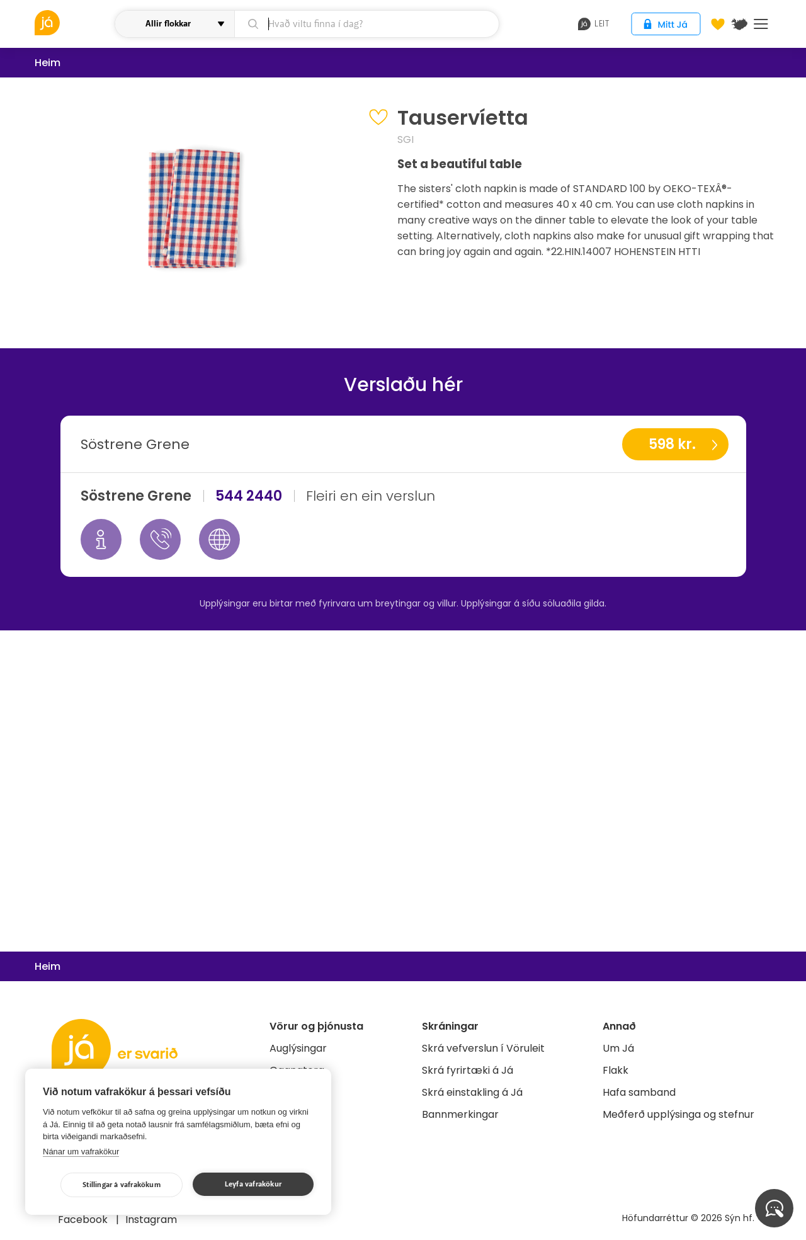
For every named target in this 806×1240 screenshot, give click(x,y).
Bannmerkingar (460, 1114)
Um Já (618, 1048)
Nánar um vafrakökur (81, 1151)
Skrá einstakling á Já (472, 1092)
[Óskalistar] (718, 24)
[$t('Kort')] (739, 24)
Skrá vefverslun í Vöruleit (483, 1048)
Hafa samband (639, 1092)
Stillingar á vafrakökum (121, 1185)
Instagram (151, 1219)
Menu (761, 24)
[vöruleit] (73, 22)
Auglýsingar (298, 1048)
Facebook (84, 1219)
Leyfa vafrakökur (253, 1184)
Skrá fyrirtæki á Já (467, 1070)
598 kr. (672, 444)
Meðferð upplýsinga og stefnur (678, 1114)
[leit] (367, 24)
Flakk (615, 1070)
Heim (47, 62)
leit (593, 24)
